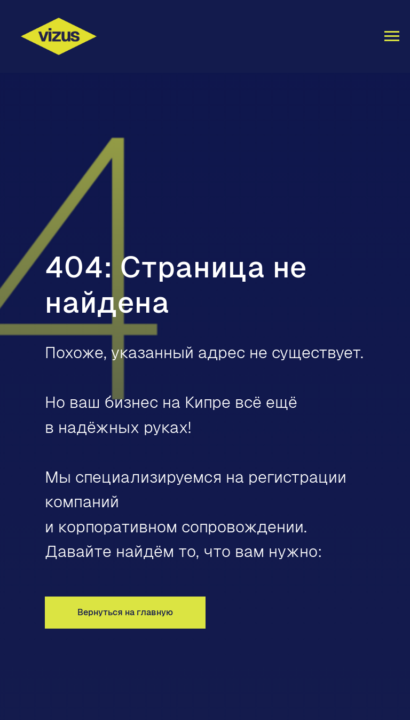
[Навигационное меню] (391, 36)
